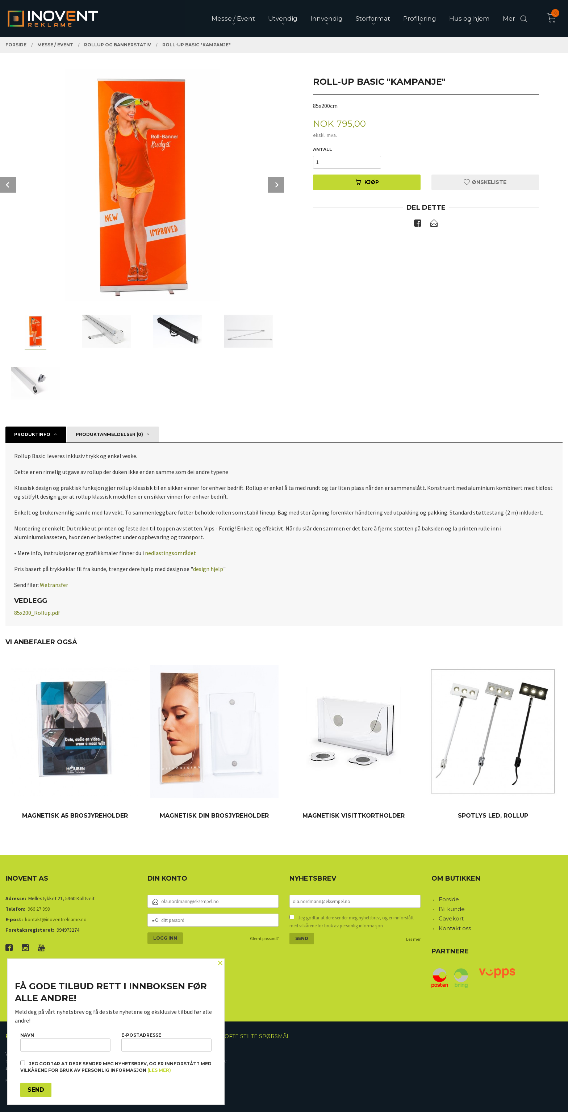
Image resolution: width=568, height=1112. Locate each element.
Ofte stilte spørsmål (257, 1036)
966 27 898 (39, 909)
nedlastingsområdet (170, 553)
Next (276, 185)
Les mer (413, 939)
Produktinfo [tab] (32, 434)
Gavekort (451, 918)
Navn (65, 1042)
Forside (449, 899)
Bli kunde (452, 909)
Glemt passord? (264, 938)
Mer (509, 18)
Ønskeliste (485, 182)
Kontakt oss (455, 928)
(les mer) (159, 1070)
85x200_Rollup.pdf (37, 612)
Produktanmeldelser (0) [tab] (109, 434)
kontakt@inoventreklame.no (56, 919)
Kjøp (367, 182)
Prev (8, 185)
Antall (322, 149)
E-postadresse (166, 1042)
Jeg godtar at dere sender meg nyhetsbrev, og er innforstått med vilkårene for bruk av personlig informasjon (351, 922)
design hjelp (208, 568)
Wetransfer (54, 584)
